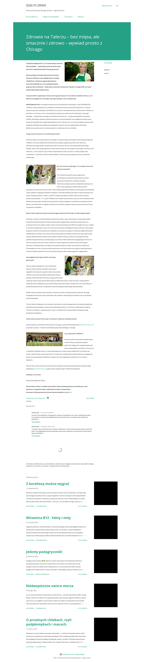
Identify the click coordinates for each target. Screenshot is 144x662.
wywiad (106, 73)
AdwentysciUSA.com (86, 325)
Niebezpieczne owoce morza (49, 586)
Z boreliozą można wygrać (47, 483)
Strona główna (32, 17)
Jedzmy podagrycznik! (44, 552)
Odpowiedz (36, 422)
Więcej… (81, 17)
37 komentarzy (40, 647)
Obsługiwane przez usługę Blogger (72, 654)
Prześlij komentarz (42, 574)
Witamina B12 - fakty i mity (48, 517)
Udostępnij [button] (108, 63)
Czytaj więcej (82, 506)
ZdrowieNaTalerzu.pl (40, 369)
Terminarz (68, 17)
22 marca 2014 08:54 (47, 412)
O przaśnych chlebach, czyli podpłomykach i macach (48, 622)
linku (70, 392)
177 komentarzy (41, 506)
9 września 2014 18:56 (47, 426)
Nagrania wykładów (51, 17)
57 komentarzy (40, 608)
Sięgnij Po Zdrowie (36, 5)
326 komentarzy (41, 540)
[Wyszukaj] (107, 5)
